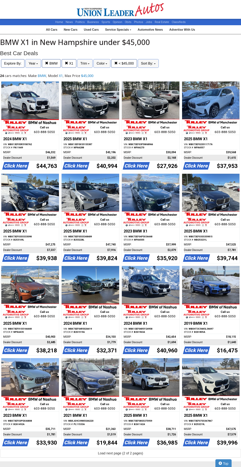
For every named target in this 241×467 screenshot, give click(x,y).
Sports (106, 22)
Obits (128, 22)
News (69, 22)
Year (33, 63)
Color (102, 63)
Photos (139, 22)
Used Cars (91, 29)
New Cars (70, 29)
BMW (51, 63)
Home (59, 22)
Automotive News (150, 29)
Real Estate (162, 22)
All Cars (51, 29)
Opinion (118, 22)
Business (93, 22)
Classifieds (179, 22)
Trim (84, 63)
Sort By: (148, 63)
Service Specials (118, 29)
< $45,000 (124, 63)
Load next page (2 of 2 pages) (120, 453)
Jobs (149, 22)
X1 (69, 63)
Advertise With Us (182, 29)
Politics (80, 22)
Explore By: (12, 63)
